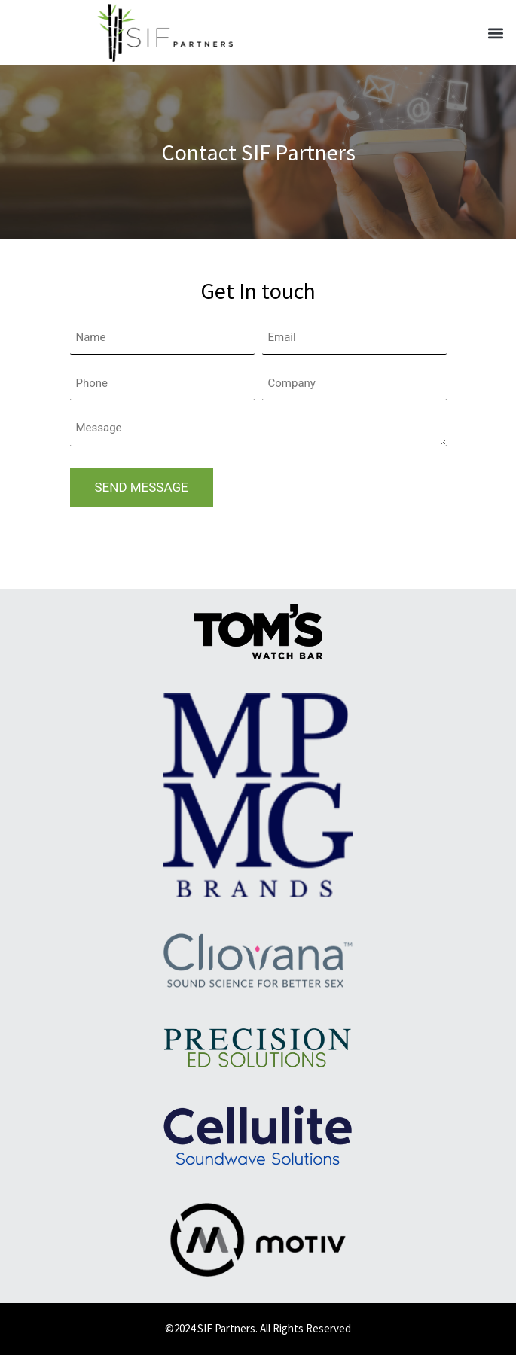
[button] (496, 32)
